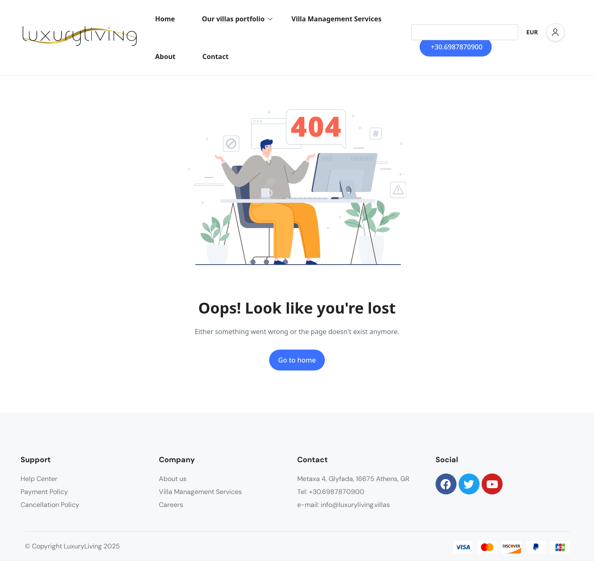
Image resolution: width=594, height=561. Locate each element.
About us (173, 478)
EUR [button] (532, 32)
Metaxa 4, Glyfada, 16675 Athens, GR (353, 478)
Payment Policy (44, 491)
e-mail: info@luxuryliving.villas (343, 504)
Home (165, 18)
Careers (171, 504)
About (165, 56)
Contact (215, 56)
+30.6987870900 (456, 46)
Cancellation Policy (50, 504)
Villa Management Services (336, 18)
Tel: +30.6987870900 (330, 491)
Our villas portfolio (237, 18)
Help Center (39, 478)
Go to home (297, 360)
